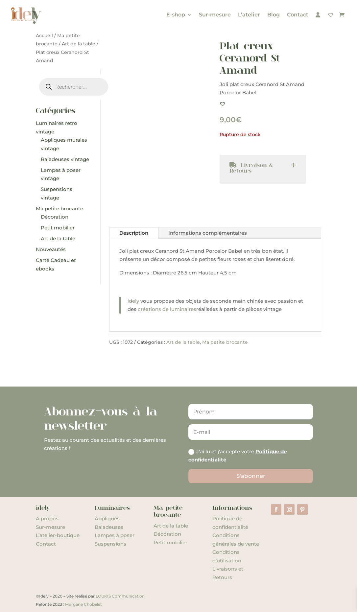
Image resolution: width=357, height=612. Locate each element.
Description (133, 233)
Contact (297, 15)
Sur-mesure (215, 15)
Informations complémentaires (207, 233)
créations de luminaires (167, 309)
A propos (47, 518)
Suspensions (110, 544)
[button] (223, 104)
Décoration (167, 534)
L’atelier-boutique (58, 535)
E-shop (175, 15)
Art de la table (78, 43)
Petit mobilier (170, 542)
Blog (273, 15)
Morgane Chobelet (83, 604)
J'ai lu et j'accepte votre (237, 455)
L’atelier (249, 15)
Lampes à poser (114, 535)
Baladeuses (109, 527)
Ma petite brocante (225, 342)
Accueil (44, 35)
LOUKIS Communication (120, 596)
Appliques (107, 518)
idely (133, 301)
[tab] (263, 169)
